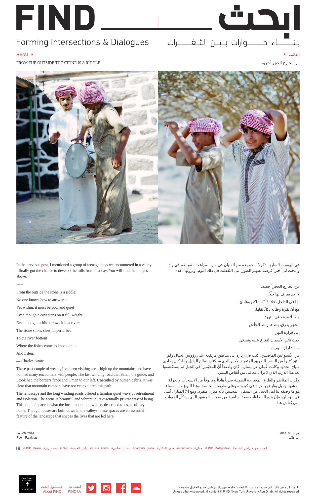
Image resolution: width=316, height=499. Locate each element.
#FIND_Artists (99, 448)
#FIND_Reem (32, 448)
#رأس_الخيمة (78, 448)
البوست (287, 265)
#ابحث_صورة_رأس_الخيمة (250, 448)
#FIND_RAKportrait (217, 448)
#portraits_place (143, 448)
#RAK (64, 448)
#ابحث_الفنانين (120, 448)
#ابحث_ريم (50, 448)
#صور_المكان (165, 448)
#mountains (184, 448)
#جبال (198, 448)
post (44, 265)
